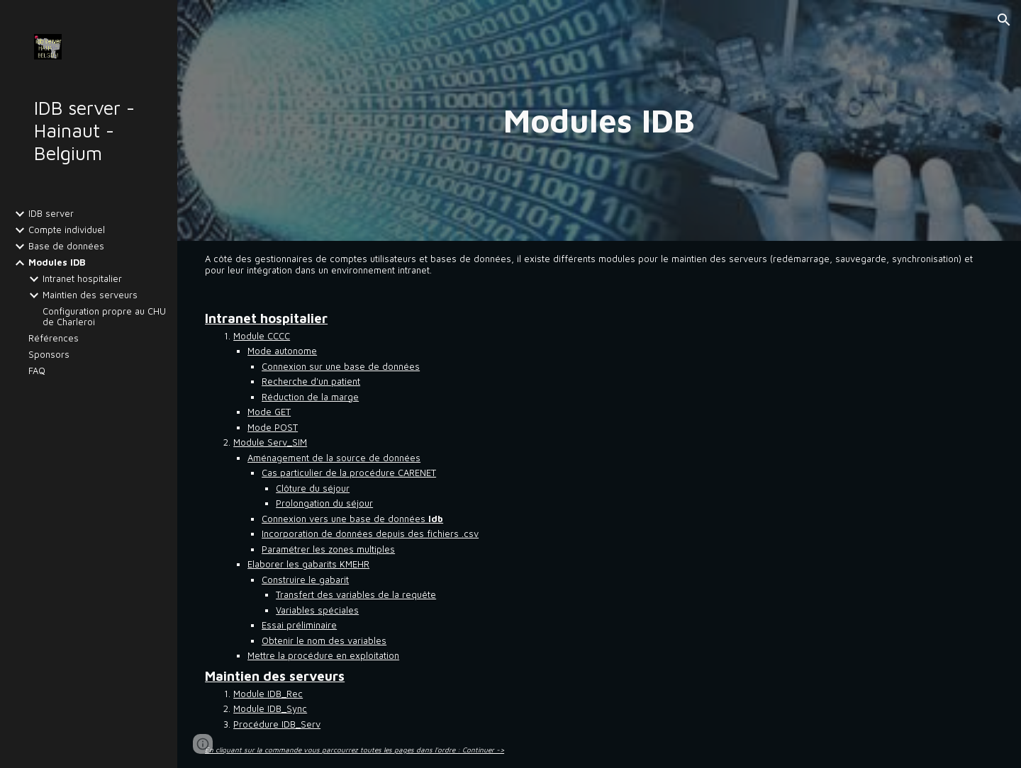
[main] (599, 120)
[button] (1004, 20)
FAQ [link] (36, 371)
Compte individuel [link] (66, 230)
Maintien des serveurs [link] (90, 295)
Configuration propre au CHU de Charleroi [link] (104, 316)
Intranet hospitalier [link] (82, 278)
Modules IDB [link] (57, 262)
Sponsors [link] (48, 354)
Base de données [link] (66, 246)
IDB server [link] (51, 213)
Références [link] (53, 338)
